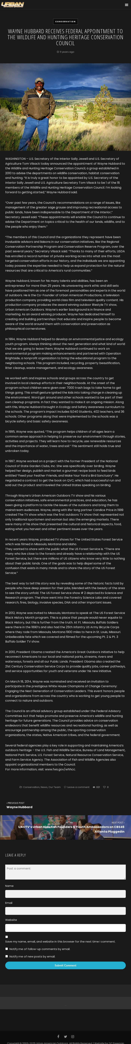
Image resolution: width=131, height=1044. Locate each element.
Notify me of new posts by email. (32, 956)
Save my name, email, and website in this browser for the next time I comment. (60, 941)
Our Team (55, 787)
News (44, 787)
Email (8, 903)
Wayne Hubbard (65, 805)
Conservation (65, 21)
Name (9, 886)
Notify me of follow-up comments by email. (40, 949)
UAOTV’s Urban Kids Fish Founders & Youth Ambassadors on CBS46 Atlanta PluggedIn (65, 827)
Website (11, 920)
